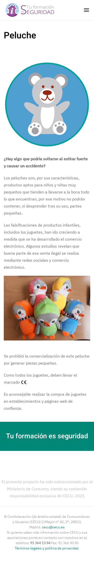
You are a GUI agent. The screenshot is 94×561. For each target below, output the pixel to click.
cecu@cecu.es (53, 527)
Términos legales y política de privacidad (46, 548)
